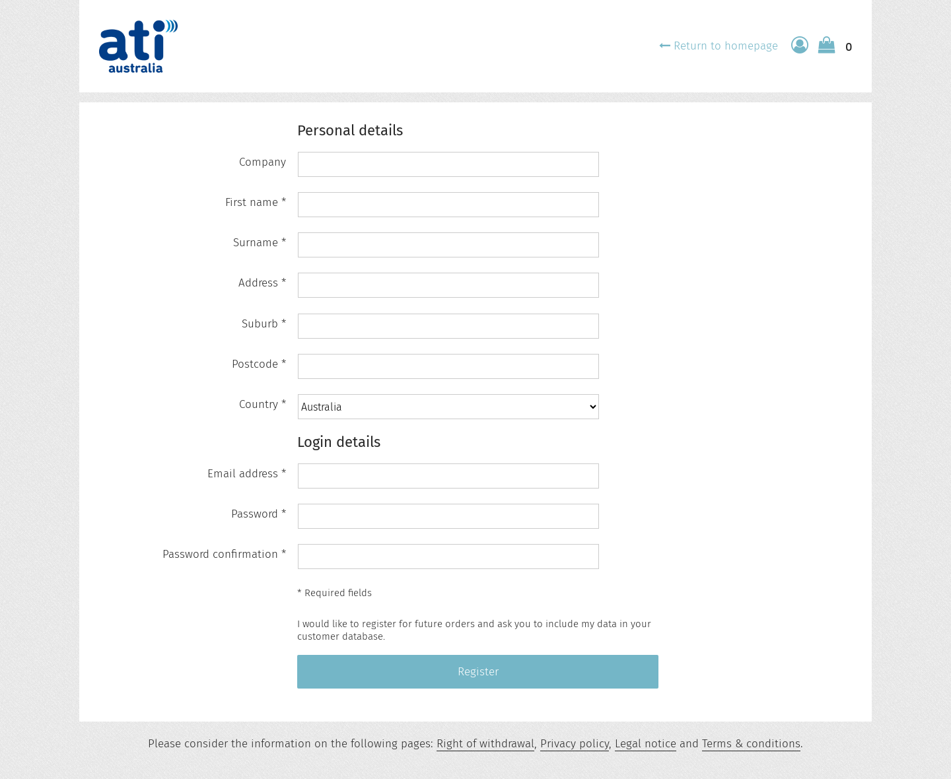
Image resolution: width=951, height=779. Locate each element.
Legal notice (645, 744)
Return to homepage (726, 46)
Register (478, 672)
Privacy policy (574, 744)
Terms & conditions (751, 744)
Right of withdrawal (485, 744)
